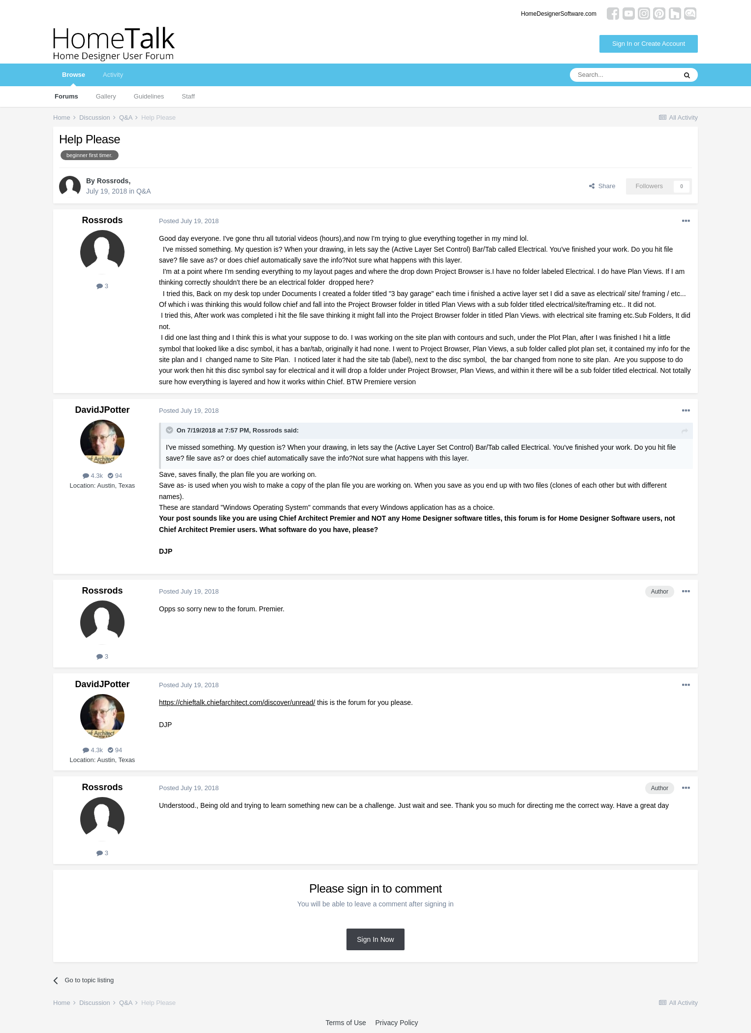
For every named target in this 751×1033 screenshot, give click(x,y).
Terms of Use (345, 1023)
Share (602, 186)
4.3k (93, 475)
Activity (113, 74)
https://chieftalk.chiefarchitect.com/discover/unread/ (237, 702)
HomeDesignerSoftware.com (558, 13)
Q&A (143, 191)
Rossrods (113, 181)
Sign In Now (375, 939)
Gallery (106, 96)
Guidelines (149, 96)
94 (115, 475)
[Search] (623, 75)
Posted (189, 221)
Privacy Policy (396, 1023)
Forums (66, 96)
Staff (188, 96)
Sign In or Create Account (648, 43)
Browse (73, 78)
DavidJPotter (102, 410)
